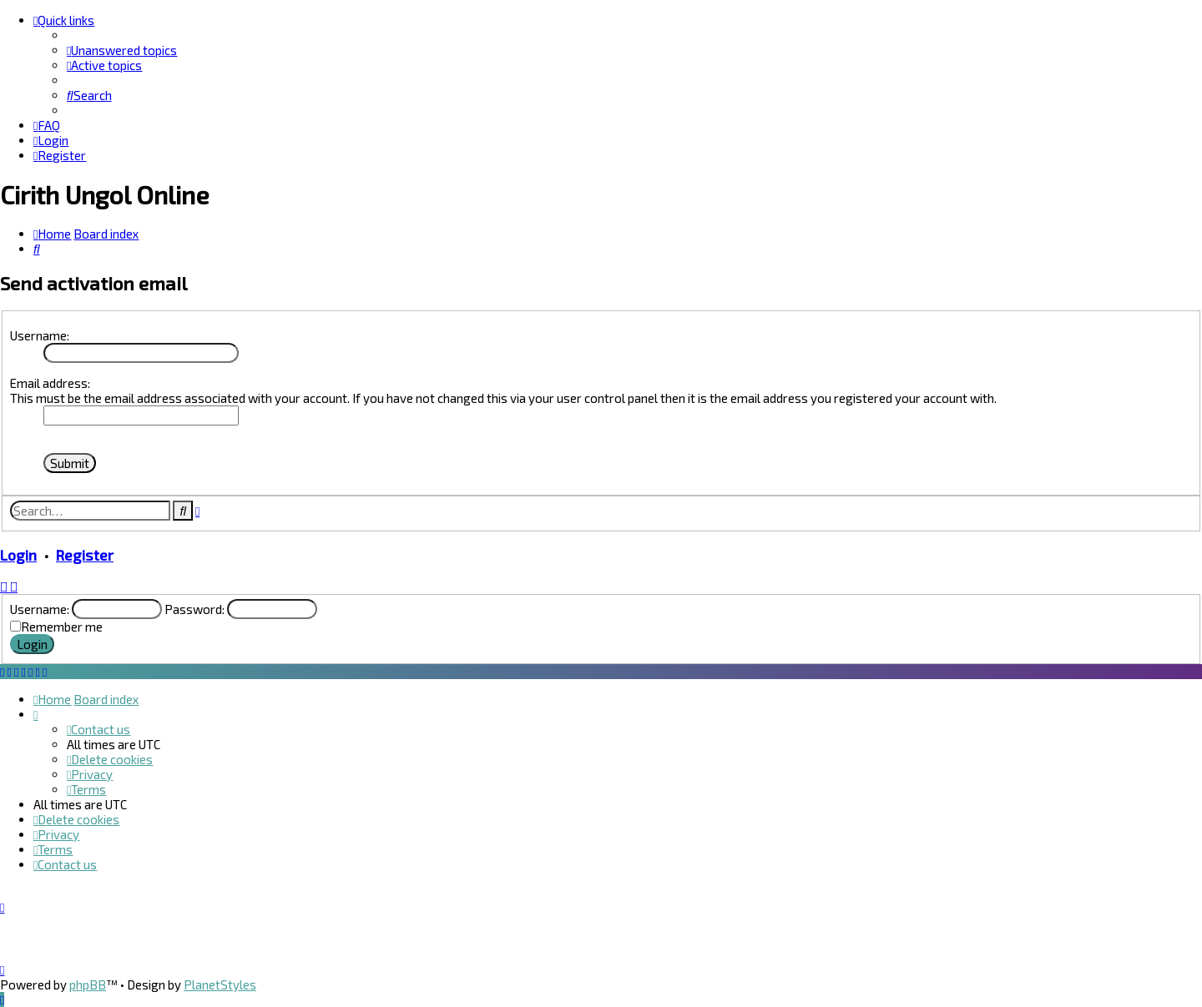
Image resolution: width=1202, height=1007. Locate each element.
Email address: (50, 382)
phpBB (87, 984)
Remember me (62, 626)
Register (85, 555)
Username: (39, 335)
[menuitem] (122, 50)
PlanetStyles (220, 984)
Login (18, 555)
